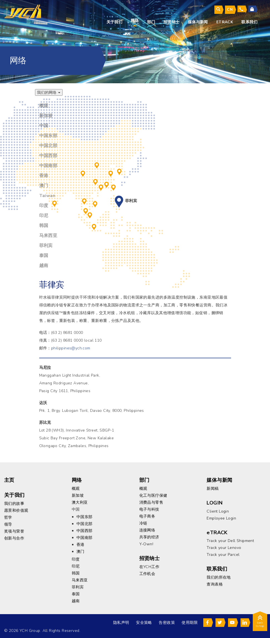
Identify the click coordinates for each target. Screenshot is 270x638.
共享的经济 (149, 536)
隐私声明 (120, 621)
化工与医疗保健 (153, 494)
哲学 (8, 516)
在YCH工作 (149, 566)
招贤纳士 (172, 22)
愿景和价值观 (16, 509)
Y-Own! (146, 543)
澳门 (101, 187)
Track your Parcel (223, 553)
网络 (135, 20)
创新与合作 (14, 537)
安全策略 (143, 621)
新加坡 (90, 214)
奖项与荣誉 (14, 530)
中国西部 (83, 173)
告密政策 (166, 621)
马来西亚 (85, 210)
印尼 (94, 226)
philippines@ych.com (70, 347)
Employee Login (221, 517)
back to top (260, 621)
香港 (106, 184)
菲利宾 (119, 200)
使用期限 (188, 621)
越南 (95, 203)
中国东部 (110, 173)
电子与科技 (149, 508)
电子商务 (147, 515)
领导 (8, 523)
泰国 (84, 200)
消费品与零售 (151, 501)
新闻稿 (213, 487)
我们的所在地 (219, 576)
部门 (151, 22)
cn (230, 9)
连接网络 (147, 529)
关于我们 (114, 22)
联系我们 (249, 22)
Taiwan (113, 187)
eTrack (224, 22)
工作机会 (147, 573)
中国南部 (95, 181)
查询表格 (215, 583)
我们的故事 (14, 502)
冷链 (143, 522)
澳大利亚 (80, 501)
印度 (54, 203)
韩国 (119, 171)
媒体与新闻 (198, 22)
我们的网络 (49, 92)
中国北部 (97, 164)
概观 (76, 487)
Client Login (218, 510)
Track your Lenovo (224, 546)
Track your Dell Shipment (230, 540)
